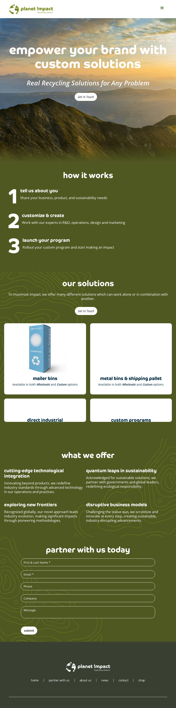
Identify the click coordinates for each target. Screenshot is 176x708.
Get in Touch (86, 97)
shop (141, 680)
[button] (162, 9)
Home (35, 680)
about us (85, 680)
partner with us (59, 680)
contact (123, 680)
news (104, 680)
